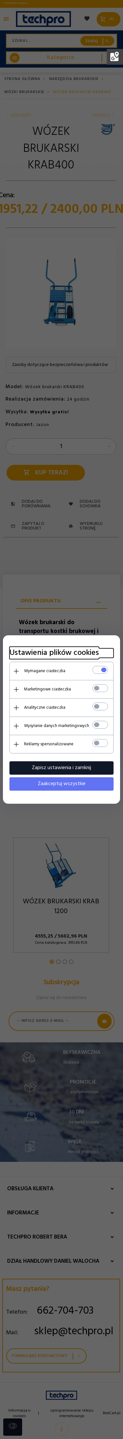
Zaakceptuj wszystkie (62, 784)
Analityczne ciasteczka (44, 707)
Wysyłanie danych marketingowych (56, 725)
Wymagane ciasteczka (44, 671)
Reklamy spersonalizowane (49, 744)
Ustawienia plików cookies (54, 653)
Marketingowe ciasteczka (47, 689)
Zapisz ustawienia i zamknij (61, 768)
